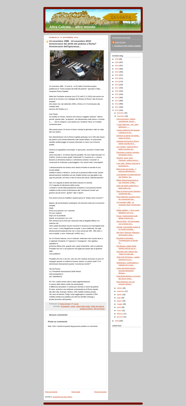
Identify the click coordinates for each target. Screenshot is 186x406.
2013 (117, 101)
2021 (117, 75)
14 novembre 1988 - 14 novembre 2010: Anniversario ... (128, 204)
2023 (117, 69)
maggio (120, 304)
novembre (121, 116)
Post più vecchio (100, 392)
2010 (117, 110)
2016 (117, 91)
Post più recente (51, 392)
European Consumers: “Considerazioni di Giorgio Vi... (127, 240)
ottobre (120, 288)
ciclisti (73, 306)
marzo (119, 311)
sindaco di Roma (86, 309)
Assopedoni (65, 306)
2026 (117, 59)
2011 (117, 107)
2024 (117, 66)
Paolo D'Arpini (120, 42)
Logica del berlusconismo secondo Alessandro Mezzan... (126, 270)
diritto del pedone (97, 306)
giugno (119, 301)
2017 (117, 88)
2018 (117, 85)
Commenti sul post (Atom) (62, 397)
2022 (117, 72)
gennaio (120, 317)
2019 (117, 82)
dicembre (120, 113)
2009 (117, 321)
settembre (121, 291)
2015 (117, 94)
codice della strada (83, 306)
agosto (119, 295)
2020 (117, 78)
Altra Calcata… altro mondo (72, 27)
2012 (117, 104)
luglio (119, 298)
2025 (117, 62)
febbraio (120, 314)
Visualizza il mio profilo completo (127, 46)
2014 (117, 98)
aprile (119, 307)
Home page (75, 392)
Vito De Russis (98, 309)
